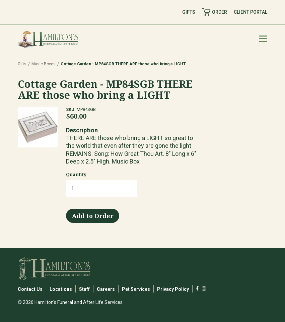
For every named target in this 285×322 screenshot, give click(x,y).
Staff (84, 289)
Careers (106, 289)
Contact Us (30, 289)
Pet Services (136, 289)
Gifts (22, 64)
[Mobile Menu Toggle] (263, 38)
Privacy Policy (173, 289)
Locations (61, 289)
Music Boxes (43, 64)
